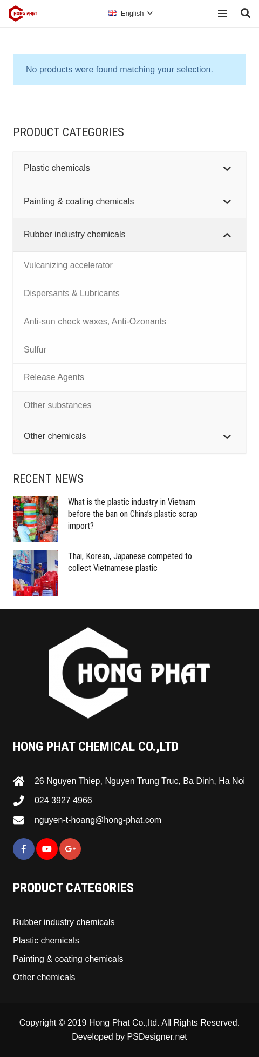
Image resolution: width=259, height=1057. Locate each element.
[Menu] (223, 13)
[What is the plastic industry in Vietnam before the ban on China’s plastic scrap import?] (35, 519)
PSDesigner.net (157, 1036)
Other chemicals (44, 977)
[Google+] (70, 849)
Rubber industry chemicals (64, 922)
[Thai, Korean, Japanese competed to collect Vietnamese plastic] (35, 573)
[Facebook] (24, 849)
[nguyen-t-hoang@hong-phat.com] (24, 820)
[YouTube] (47, 849)
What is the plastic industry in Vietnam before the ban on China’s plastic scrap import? (132, 514)
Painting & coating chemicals (68, 958)
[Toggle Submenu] (227, 168)
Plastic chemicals (46, 940)
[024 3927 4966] (24, 800)
